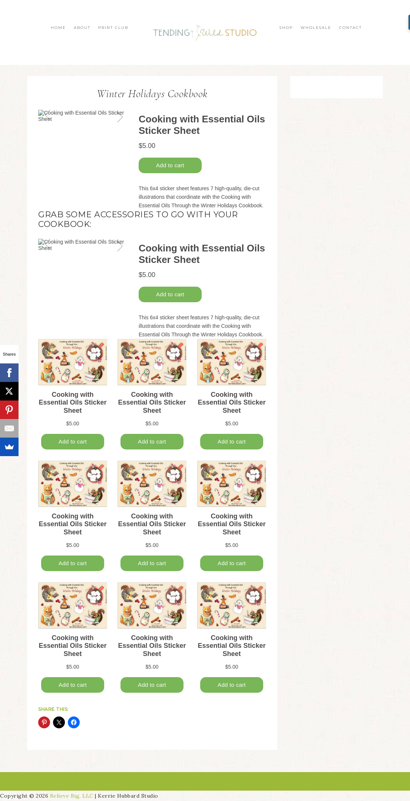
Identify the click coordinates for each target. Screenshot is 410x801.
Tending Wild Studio (205, 32)
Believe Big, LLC (71, 795)
